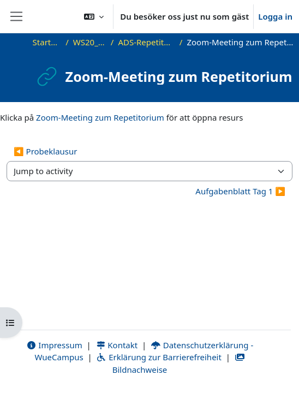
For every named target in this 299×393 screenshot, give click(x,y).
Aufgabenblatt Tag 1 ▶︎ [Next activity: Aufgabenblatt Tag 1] (240, 191)
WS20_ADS (89, 42)
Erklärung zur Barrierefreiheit (158, 357)
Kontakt (116, 345)
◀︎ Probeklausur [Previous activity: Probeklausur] (45, 151)
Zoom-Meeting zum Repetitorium (100, 117)
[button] (94, 16)
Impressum (54, 345)
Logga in (275, 16)
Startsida (47, 42)
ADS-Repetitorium (146, 42)
